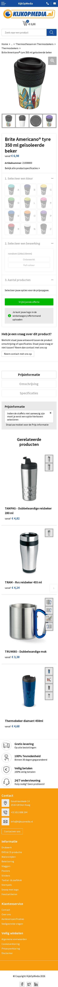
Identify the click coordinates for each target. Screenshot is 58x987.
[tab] (29, 374)
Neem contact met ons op (18, 353)
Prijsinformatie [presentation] (29, 374)
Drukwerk (7, 847)
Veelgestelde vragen (12, 923)
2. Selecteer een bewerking (22, 243)
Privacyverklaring (11, 948)
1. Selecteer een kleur (19, 178)
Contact (6, 909)
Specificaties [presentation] (29, 393)
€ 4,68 (12, 726)
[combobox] (24, 32)
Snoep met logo (10, 889)
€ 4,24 (12, 587)
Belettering (8, 861)
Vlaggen (6, 866)
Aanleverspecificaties (13, 918)
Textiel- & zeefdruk (12, 880)
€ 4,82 (12, 518)
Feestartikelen (9, 894)
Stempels (7, 884)
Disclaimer (7, 953)
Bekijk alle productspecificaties (22, 168)
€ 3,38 (12, 657)
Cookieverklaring (11, 943)
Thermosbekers (10, 48)
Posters (6, 870)
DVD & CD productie (12, 852)
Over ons (6, 914)
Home (5, 44)
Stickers (6, 875)
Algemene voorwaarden (14, 939)
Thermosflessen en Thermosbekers (35, 44)
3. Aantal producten (18, 280)
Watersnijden (9, 856)
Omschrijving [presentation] (29, 384)
